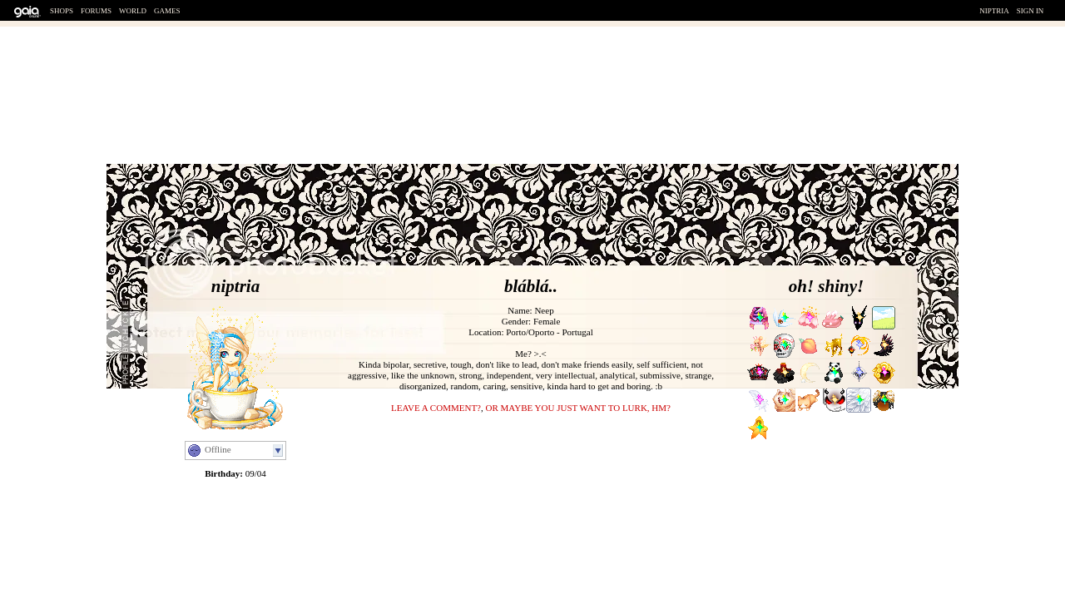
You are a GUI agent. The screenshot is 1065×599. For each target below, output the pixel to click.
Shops (61, 11)
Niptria (994, 11)
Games (167, 11)
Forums (96, 11)
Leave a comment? (436, 408)
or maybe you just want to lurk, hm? (577, 408)
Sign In (1030, 11)
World (132, 11)
